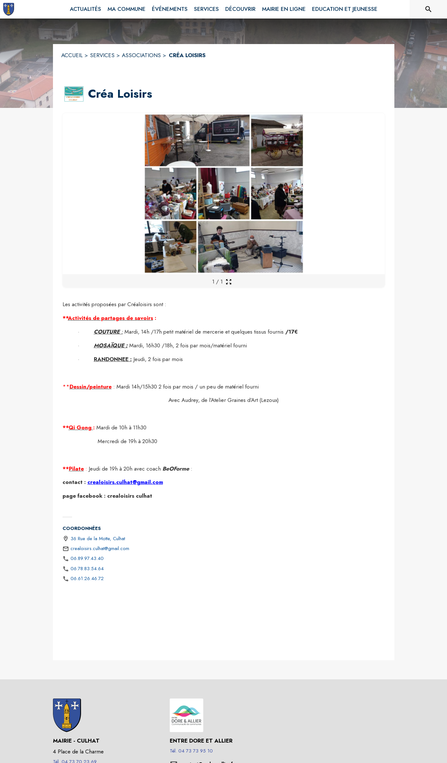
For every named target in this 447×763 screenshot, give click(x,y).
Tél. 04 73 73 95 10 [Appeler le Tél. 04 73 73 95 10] (191, 750)
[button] (74, 94)
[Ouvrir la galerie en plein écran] (229, 282)
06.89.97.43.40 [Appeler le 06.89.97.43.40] (87, 558)
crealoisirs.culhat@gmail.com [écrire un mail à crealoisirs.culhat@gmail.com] (100, 548)
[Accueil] (8, 9)
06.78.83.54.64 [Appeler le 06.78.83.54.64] (87, 568)
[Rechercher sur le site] (428, 9)
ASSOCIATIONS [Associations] (141, 55)
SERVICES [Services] (102, 55)
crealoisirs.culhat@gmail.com (125, 482)
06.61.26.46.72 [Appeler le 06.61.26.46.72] (87, 578)
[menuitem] (85, 9)
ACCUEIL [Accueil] (72, 55)
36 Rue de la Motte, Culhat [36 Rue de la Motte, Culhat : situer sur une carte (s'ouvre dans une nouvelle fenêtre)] (98, 538)
